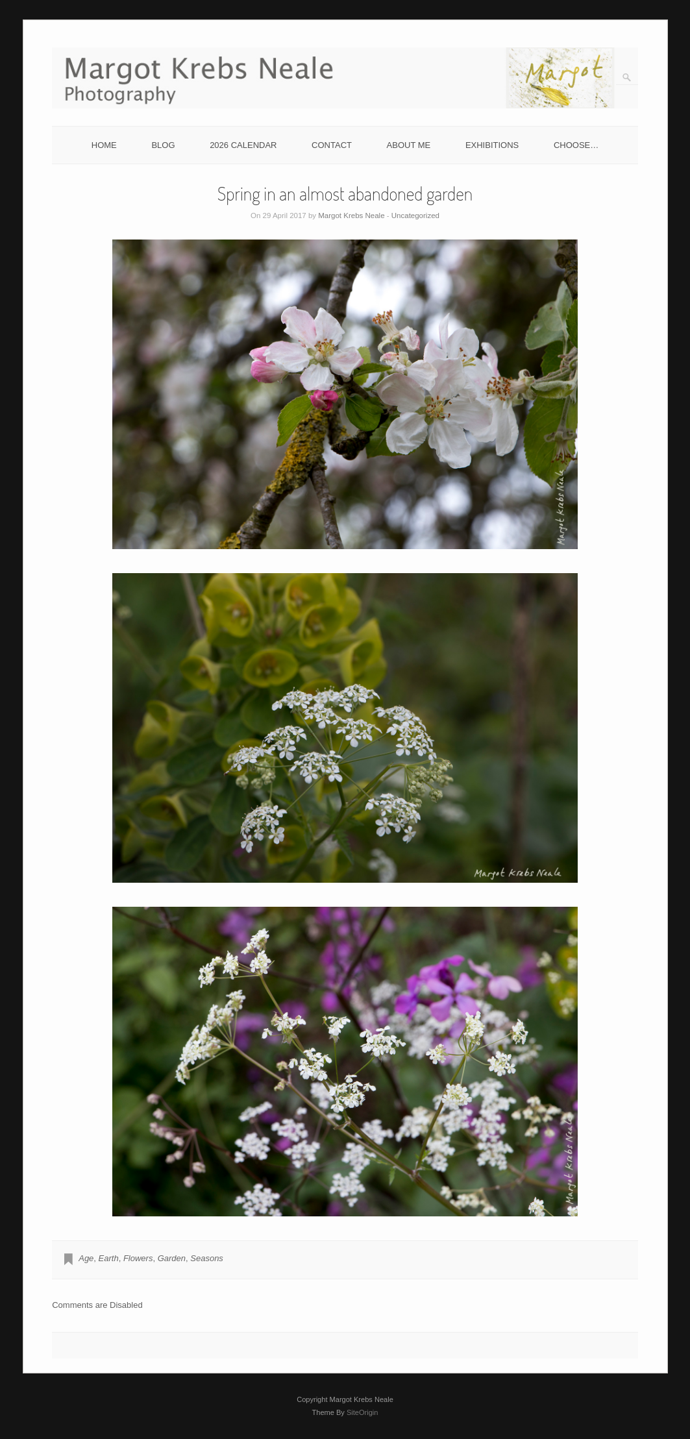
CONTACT (332, 145)
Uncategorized (415, 215)
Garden (172, 1258)
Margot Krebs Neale (351, 215)
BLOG (163, 145)
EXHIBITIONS (492, 145)
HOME (104, 145)
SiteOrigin (362, 1412)
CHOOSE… (576, 145)
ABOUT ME (409, 145)
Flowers (138, 1258)
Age (86, 1258)
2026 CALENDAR (243, 145)
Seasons (206, 1258)
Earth (109, 1258)
